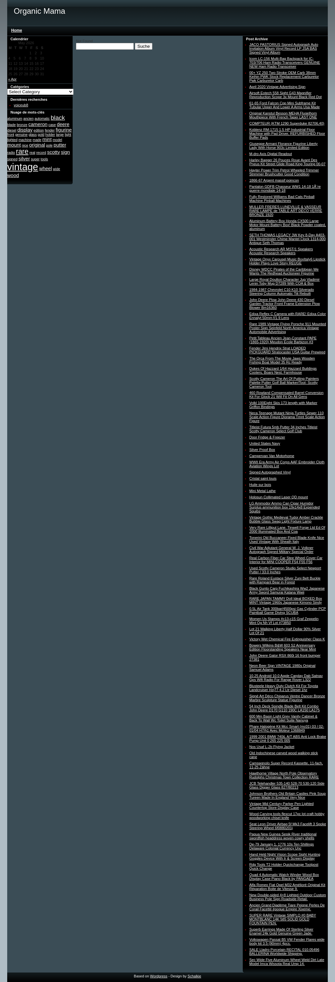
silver (24, 158)
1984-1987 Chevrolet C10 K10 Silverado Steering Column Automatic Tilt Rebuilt (281, 291)
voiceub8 (21, 105)
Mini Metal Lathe (262, 491)
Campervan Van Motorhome (271, 456)
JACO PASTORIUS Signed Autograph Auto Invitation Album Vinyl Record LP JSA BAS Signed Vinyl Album (283, 48)
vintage (22, 166)
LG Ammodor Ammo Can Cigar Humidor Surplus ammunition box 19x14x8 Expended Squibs (284, 507)
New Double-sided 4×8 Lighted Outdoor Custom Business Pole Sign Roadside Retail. (287, 897)
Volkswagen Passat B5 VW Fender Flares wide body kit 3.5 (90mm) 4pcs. (287, 941)
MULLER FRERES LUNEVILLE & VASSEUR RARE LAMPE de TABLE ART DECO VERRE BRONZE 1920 (285, 211)
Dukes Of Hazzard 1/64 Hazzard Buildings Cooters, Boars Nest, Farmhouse (283, 370)
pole (49, 145)
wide (56, 169)
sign (65, 152)
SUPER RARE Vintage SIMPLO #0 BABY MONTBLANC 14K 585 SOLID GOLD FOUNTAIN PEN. (282, 919)
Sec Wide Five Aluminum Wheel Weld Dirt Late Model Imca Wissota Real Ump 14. (286, 962)
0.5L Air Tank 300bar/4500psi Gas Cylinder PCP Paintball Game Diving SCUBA (287, 611)
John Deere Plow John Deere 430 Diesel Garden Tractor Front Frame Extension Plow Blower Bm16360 (284, 304)
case (52, 125)
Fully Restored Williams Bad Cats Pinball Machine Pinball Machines (281, 199)
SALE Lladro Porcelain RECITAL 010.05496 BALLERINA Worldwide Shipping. (284, 951)
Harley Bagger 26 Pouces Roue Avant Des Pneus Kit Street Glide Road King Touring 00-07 (287, 162)
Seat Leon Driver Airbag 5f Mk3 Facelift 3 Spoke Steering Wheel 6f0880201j (287, 826)
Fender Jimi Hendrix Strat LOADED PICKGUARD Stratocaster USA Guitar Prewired (287, 350)
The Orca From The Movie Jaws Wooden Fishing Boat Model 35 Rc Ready (282, 360)
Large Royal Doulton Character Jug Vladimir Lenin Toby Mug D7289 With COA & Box (284, 281)
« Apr (12, 79)
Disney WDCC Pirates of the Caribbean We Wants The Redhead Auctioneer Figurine (284, 271)
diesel (11, 130)
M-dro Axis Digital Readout (270, 154)
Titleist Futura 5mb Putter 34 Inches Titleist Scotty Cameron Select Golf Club (283, 429)
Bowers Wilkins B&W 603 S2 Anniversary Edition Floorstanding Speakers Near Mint (282, 647)
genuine (21, 134)
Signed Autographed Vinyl (270, 472)
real (32, 152)
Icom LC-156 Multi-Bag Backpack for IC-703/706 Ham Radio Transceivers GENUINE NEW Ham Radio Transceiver (284, 62)
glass (32, 134)
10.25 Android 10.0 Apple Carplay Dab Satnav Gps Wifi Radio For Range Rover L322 (286, 678)
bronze (22, 125)
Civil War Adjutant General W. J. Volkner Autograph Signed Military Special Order (281, 550)
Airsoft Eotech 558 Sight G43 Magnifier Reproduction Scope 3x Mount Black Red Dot (285, 95)
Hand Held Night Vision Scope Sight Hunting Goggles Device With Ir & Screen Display (284, 856)
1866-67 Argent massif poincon (274, 180)
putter (60, 145)
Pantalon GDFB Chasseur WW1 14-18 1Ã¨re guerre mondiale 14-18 (285, 188)
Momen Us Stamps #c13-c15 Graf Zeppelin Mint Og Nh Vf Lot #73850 (284, 621)
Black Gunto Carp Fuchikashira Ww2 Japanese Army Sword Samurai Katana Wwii (287, 590)
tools (44, 159)
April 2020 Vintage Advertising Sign (277, 87)
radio (11, 152)
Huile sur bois (260, 485)
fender (50, 130)
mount (14, 145)
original (37, 145)
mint (47, 139)
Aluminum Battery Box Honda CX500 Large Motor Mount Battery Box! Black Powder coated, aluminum (287, 225)
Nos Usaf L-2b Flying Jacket (271, 747)
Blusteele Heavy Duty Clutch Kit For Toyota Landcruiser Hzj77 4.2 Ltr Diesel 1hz (283, 688)
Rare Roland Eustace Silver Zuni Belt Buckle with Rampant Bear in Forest (285, 580)
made (37, 140)
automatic (42, 118)
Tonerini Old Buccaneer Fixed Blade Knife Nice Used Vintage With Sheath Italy (286, 540)
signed (12, 159)
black (58, 117)
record (41, 152)
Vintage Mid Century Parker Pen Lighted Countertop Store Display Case (281, 806)
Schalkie (194, 976)
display (25, 130)
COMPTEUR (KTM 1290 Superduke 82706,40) (286, 123)
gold (41, 134)
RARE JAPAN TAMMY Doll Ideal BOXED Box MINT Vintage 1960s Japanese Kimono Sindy (285, 600)
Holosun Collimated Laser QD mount (278, 497)
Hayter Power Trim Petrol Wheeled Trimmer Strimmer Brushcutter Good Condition (284, 172)
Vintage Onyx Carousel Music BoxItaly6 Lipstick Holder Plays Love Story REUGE (287, 261)
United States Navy (264, 443)
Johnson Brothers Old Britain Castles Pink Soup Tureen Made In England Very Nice (287, 795)
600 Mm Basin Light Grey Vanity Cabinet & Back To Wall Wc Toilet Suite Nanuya (283, 718)
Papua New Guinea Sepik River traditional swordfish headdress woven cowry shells (282, 836)
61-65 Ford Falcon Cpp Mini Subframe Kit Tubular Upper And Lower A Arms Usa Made (284, 105)
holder (50, 134)
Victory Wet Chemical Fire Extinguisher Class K (287, 639)
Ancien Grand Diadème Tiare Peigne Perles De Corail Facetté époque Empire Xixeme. (287, 907)
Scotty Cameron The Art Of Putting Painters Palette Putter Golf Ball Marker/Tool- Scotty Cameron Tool (284, 382)
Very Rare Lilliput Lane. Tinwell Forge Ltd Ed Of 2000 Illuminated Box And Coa (287, 529)
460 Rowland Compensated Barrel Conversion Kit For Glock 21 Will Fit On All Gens (286, 395)
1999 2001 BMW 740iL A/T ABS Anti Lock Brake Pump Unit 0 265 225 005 (287, 738)
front (10, 134)
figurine (64, 130)
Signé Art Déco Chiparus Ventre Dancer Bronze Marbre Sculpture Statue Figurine (287, 698)
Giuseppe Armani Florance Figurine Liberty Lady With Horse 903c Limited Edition (283, 146)
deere (63, 124)
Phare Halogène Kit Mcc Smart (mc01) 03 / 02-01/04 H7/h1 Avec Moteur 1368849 (286, 728)
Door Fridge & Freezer (267, 437)
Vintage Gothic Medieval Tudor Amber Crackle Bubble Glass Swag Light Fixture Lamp (286, 519)
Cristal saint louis (262, 478)
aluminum (14, 118)
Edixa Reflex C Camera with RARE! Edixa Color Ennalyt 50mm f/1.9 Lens (287, 316)
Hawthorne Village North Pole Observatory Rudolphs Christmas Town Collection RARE (284, 775)
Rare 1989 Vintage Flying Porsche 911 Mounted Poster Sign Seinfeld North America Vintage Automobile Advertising (287, 328)
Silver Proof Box (262, 450)
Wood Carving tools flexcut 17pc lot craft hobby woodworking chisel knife (287, 816)
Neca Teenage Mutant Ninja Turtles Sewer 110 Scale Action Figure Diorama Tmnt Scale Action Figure (287, 417)
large (60, 134)
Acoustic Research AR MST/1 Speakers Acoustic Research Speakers (281, 251)
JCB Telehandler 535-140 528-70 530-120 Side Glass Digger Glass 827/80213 (287, 785)
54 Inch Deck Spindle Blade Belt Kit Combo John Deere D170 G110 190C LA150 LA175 (284, 708)
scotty (53, 152)
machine (24, 140)
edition (39, 130)
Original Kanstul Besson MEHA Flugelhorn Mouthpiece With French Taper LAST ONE (283, 115)
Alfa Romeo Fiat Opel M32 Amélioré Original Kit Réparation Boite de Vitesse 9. (287, 887)
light (68, 134)
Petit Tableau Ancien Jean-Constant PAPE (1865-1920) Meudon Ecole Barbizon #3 (283, 340)
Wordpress (159, 976)
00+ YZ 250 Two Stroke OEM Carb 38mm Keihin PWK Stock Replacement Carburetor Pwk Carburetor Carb (284, 76)
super (35, 159)
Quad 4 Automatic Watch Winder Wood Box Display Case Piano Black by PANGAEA (284, 877)
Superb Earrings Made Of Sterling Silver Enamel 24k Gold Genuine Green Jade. (281, 931)
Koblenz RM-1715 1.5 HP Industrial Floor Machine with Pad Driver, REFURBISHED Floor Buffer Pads (287, 133)
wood (13, 175)
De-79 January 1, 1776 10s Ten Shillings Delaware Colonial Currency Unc (281, 846)
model (57, 140)
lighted (12, 140)
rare (22, 151)
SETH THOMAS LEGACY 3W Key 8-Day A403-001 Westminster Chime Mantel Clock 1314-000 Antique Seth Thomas (287, 239)
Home (16, 30)
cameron (37, 124)
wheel (45, 168)
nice (25, 145)
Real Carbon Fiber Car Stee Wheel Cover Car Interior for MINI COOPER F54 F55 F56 (286, 560)
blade (11, 125)
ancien (28, 118)
